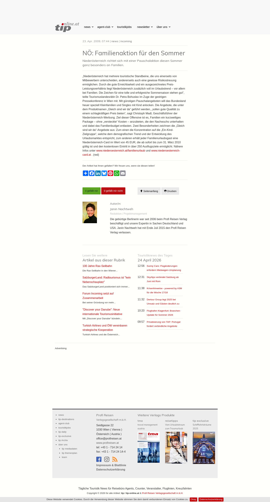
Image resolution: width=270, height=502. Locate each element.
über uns (162, 26)
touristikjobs (124, 26)
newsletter (143, 26)
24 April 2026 (155, 257)
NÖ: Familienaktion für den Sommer (133, 53)
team (64, 457)
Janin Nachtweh (121, 209)
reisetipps (175, 424)
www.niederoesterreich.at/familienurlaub (120, 150)
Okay (193, 499)
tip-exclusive (64, 436)
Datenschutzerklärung (211, 499)
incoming (126, 41)
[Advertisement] (135, 7)
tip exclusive (202, 424)
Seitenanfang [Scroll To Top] (149, 191)
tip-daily (62, 432)
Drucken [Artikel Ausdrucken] (170, 191)
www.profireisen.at (107, 442)
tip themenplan (69, 453)
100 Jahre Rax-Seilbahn (97, 266)
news (87, 26)
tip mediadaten (69, 448)
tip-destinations (66, 419)
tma (147, 424)
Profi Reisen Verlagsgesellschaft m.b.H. (162, 493)
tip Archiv (63, 440)
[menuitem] (66, 27)
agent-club (103, 26)
